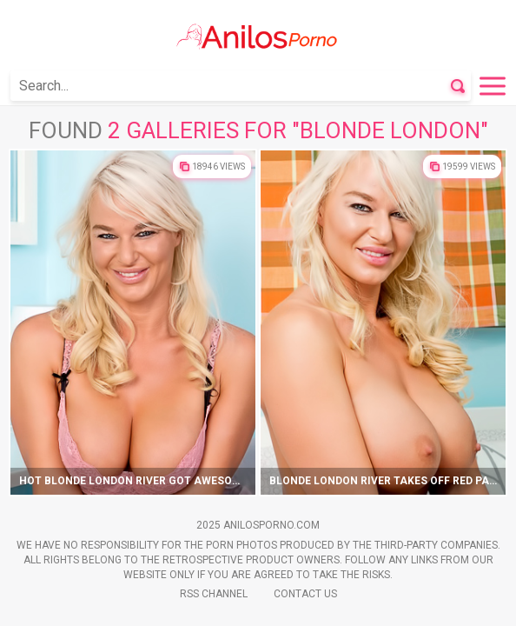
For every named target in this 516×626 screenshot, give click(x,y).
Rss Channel (214, 594)
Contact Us (305, 594)
